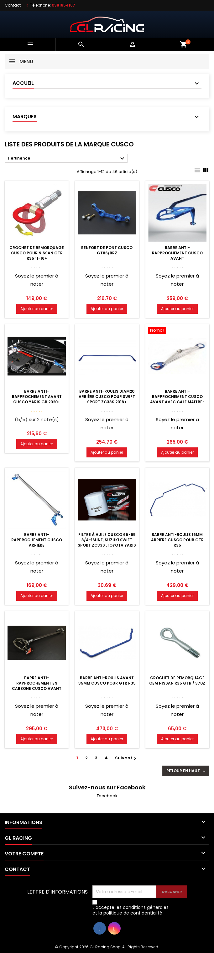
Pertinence (67, 158)
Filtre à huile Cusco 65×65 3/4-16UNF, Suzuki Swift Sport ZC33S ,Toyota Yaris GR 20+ (107, 542)
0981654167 (63, 5)
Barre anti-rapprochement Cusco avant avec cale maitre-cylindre (177, 399)
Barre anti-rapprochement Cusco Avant (177, 253)
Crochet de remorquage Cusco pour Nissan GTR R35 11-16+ (36, 253)
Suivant (126, 758)
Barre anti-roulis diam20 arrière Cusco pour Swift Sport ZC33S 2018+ (107, 397)
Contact (13, 5)
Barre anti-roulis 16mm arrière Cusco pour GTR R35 (177, 540)
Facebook (107, 796)
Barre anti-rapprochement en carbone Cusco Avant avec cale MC (36, 685)
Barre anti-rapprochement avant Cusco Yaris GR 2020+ (37, 397)
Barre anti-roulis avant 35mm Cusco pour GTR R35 (107, 680)
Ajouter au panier (36, 308)
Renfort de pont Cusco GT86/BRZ (107, 250)
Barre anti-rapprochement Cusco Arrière (36, 540)
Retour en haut (186, 771)
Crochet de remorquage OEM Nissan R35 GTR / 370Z (177, 680)
